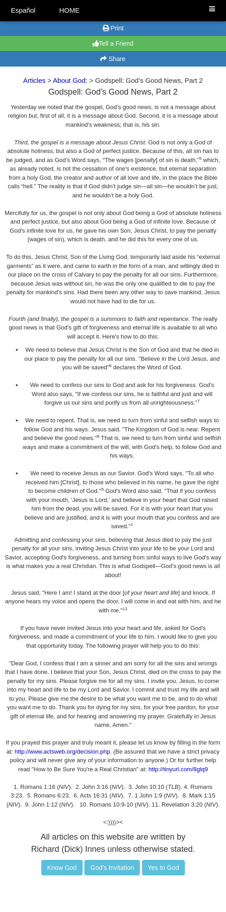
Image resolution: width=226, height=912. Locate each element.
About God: (71, 80)
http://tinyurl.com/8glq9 (178, 769)
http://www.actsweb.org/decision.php (62, 751)
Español (23, 10)
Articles (34, 80)
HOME (69, 10)
